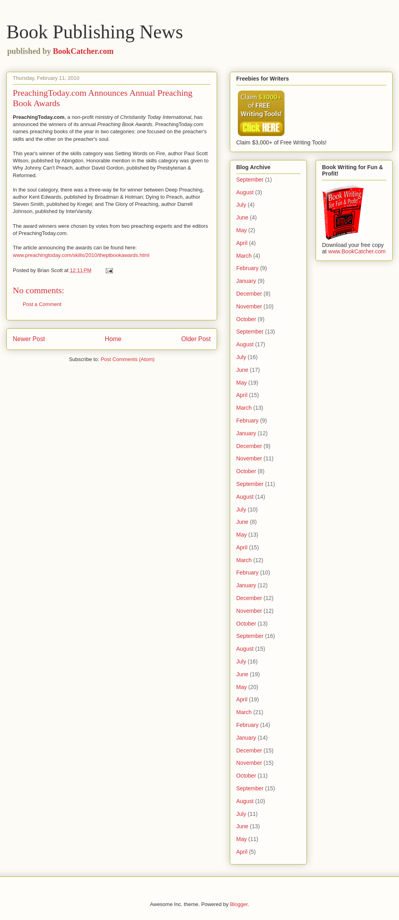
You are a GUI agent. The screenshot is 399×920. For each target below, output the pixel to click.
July (241, 204)
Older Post (196, 339)
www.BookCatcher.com (357, 251)
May (241, 230)
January (246, 281)
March (244, 256)
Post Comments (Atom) (127, 359)
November (249, 306)
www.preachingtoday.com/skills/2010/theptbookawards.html (81, 255)
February (247, 268)
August (245, 192)
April (241, 243)
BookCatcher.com (83, 51)
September (249, 179)
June (242, 217)
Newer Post (29, 339)
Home (113, 339)
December (249, 293)
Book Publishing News (94, 31)
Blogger (238, 904)
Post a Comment (42, 304)
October (246, 319)
